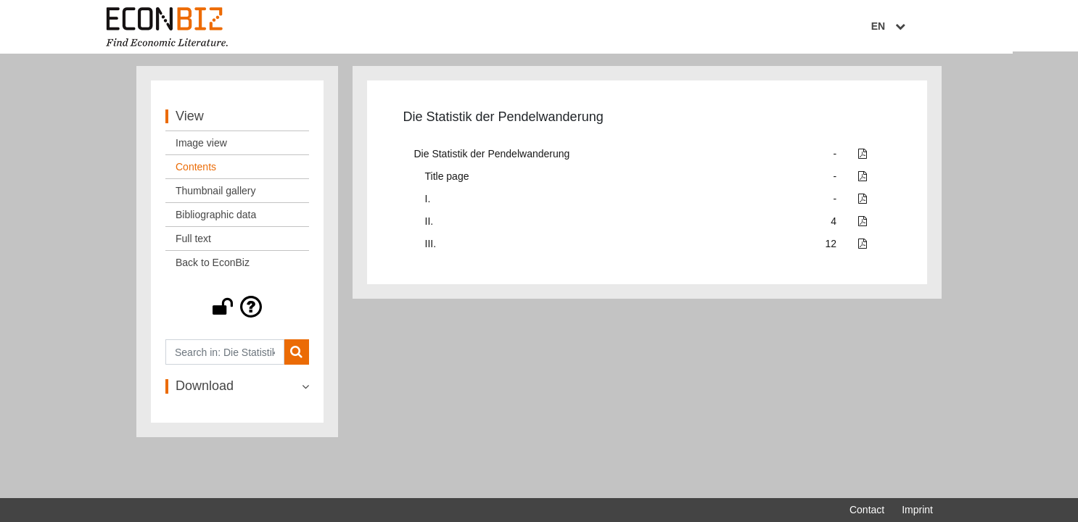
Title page (447, 180)
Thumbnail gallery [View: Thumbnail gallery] (216, 194)
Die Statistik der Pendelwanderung (492, 157)
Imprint (917, 509)
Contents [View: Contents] (196, 170)
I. (428, 202)
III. (431, 247)
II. (429, 225)
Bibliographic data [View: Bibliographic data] (216, 218)
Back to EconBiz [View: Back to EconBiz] (213, 266)
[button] (237, 310)
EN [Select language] (923, 27)
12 (831, 247)
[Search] (296, 356)
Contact (866, 509)
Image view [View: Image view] (201, 146)
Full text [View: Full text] (193, 242)
